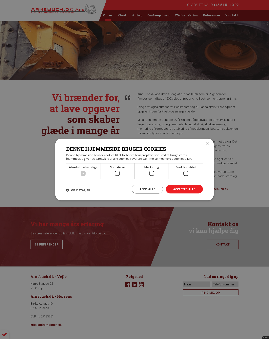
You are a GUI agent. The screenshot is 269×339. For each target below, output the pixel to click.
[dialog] (134, 169)
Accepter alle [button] (184, 189)
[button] (78, 190)
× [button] (207, 143)
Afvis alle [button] (147, 189)
